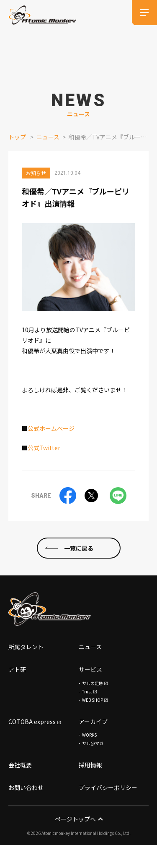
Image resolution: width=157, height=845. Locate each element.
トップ (17, 137)
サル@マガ (92, 743)
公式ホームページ (51, 428)
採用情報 (90, 765)
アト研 (17, 669)
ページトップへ (78, 819)
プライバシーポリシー (108, 787)
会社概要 (20, 765)
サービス (90, 669)
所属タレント (26, 647)
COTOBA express (32, 721)
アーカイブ (93, 721)
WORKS (89, 735)
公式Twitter (44, 447)
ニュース (47, 137)
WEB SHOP (92, 700)
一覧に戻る (78, 548)
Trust (87, 691)
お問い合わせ (26, 787)
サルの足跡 (92, 683)
